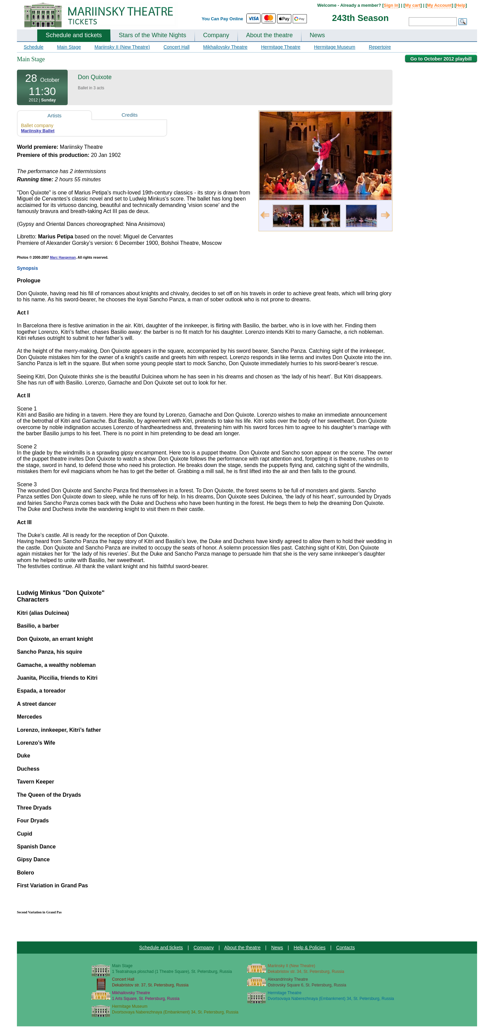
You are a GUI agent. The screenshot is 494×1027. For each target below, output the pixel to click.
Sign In (391, 5)
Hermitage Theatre (280, 47)
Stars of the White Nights (152, 35)
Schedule (33, 47)
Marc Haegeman (63, 257)
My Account (439, 5)
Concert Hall (176, 47)
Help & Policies (309, 947)
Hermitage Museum (334, 47)
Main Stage (69, 47)
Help (460, 5)
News (317, 35)
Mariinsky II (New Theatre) (122, 47)
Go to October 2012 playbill (441, 59)
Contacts (345, 947)
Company (216, 35)
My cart (413, 5)
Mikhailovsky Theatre (225, 47)
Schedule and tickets (74, 35)
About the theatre (269, 35)
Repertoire (380, 47)
